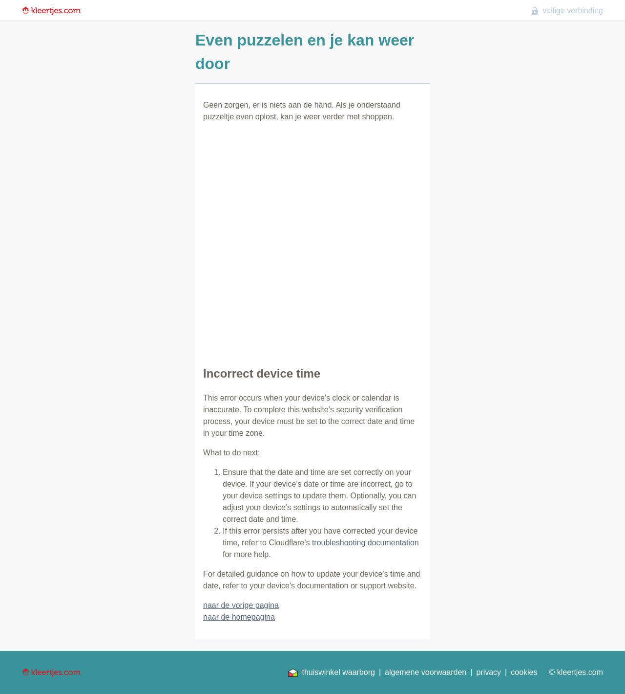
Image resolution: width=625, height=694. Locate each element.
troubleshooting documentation (365, 542)
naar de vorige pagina (241, 605)
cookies (524, 672)
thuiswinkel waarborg (331, 672)
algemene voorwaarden (425, 672)
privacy (488, 672)
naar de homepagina (239, 617)
